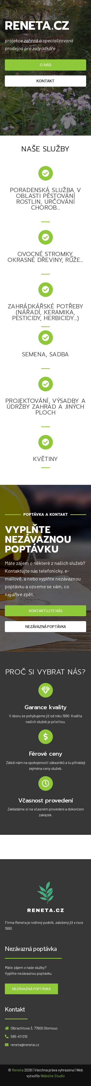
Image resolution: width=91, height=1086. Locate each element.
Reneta (18, 1070)
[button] (45, 65)
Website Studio (53, 1076)
